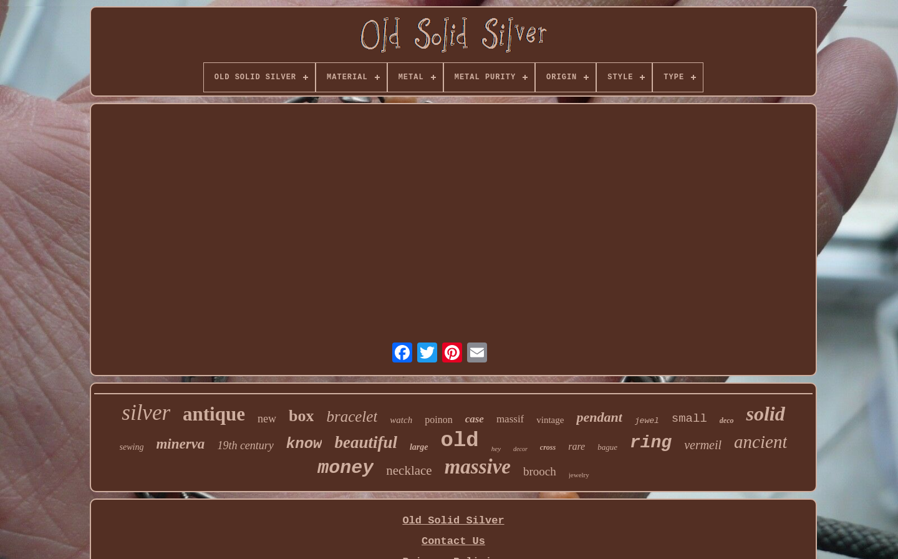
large (419, 447)
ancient (760, 442)
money (345, 468)
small (689, 418)
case (474, 419)
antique (214, 414)
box (301, 416)
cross (548, 447)
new (267, 418)
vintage (550, 420)
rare (576, 446)
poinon (438, 419)
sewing (132, 447)
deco (727, 420)
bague (607, 447)
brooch (539, 471)
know (304, 443)
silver (146, 413)
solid (765, 413)
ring (651, 442)
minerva (180, 444)
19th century (245, 445)
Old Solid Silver (453, 521)
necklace (409, 470)
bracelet (351, 416)
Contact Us (453, 541)
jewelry (579, 475)
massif (510, 419)
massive (478, 466)
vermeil (703, 445)
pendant (599, 417)
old (460, 440)
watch (401, 420)
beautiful (365, 442)
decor (520, 448)
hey (496, 448)
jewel (647, 420)
